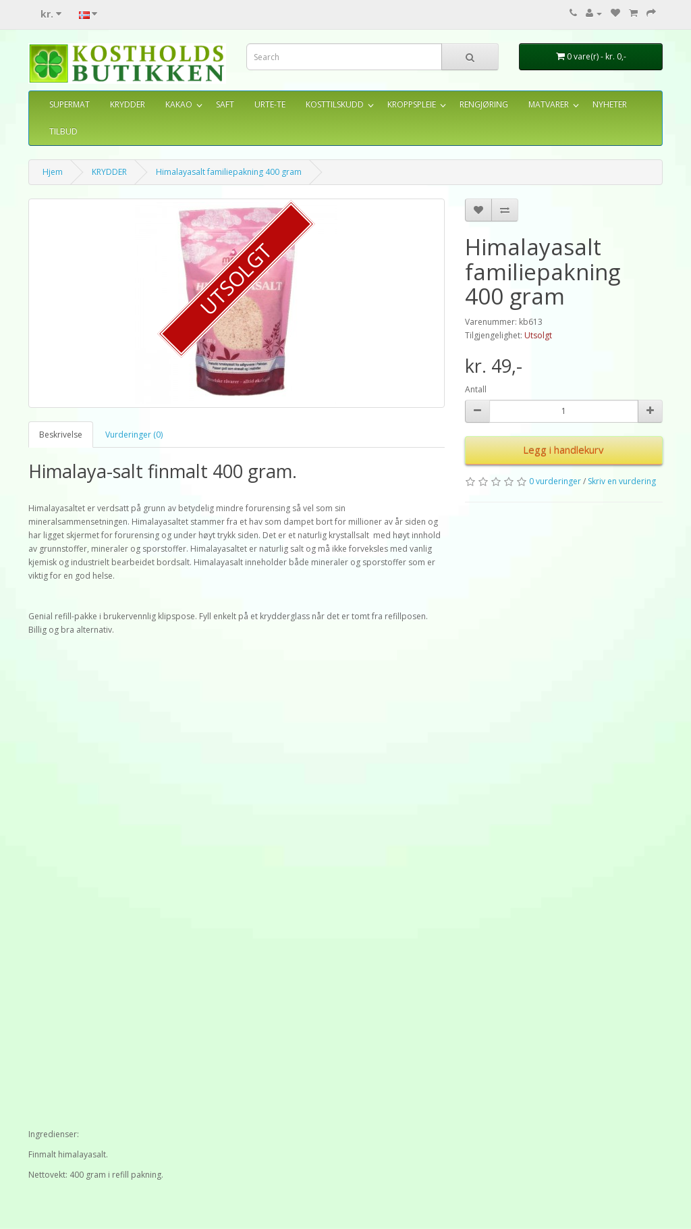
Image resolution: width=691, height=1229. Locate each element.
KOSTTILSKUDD (335, 104)
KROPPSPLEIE (411, 104)
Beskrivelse (60, 434)
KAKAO (178, 104)
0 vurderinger (555, 481)
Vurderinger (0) (134, 434)
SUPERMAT (69, 104)
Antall (476, 389)
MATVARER (548, 104)
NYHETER (609, 104)
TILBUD (63, 131)
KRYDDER (127, 104)
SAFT (225, 104)
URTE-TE (269, 104)
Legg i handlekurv (563, 449)
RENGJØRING (484, 104)
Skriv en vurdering (622, 481)
